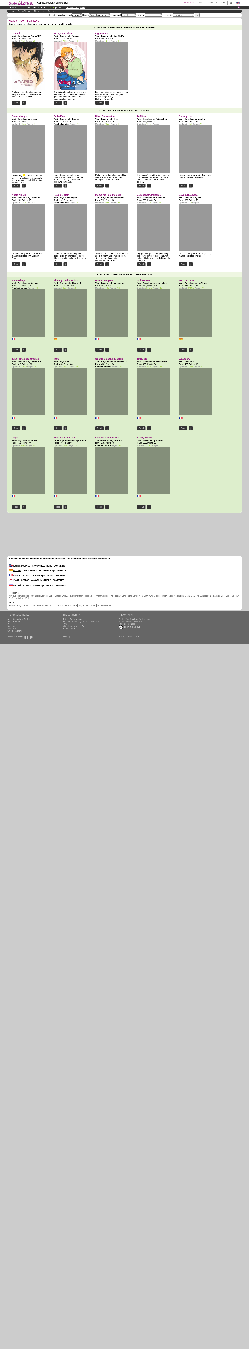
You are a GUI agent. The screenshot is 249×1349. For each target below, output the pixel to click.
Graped (157, 596)
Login (200, 3)
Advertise (11, 628)
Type (68, 15)
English (15, 566)
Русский (15, 585)
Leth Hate (230, 596)
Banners (11, 626)
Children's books (60, 605)
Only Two (195, 596)
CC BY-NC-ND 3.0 (129, 627)
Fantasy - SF (38, 605)
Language (115, 15)
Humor (48, 605)
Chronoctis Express (39, 596)
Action (12, 605)
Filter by (140, 15)
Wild (27, 598)
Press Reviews (14, 621)
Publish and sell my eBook (130, 621)
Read (16, 103)
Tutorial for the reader (72, 619)
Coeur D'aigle (17, 598)
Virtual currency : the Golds (75, 626)
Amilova (12, 596)
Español (15, 570)
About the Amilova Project (18, 619)
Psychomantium (76, 596)
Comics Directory (24, 11)
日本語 (14, 580)
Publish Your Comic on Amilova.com (134, 619)
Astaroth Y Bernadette (210, 596)
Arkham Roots (102, 596)
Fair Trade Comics (127, 624)
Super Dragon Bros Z (58, 596)
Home (12, 11)
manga (36, 11)
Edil (222, 596)
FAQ (65, 624)
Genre (86, 15)
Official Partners (14, 631)
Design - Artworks (23, 605)
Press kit (11, 624)
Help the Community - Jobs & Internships (81, 621)
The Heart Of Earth (118, 596)
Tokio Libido (89, 596)
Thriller (92, 605)
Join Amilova (188, 3)
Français (15, 575)
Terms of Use (69, 628)
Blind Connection (135, 596)
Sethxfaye (148, 596)
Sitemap (66, 636)
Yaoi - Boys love (49, 11)
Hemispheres (23, 596)
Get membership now (75, 7)
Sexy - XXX (83, 605)
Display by (167, 15)
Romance (72, 605)
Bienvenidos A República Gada (176, 596)
